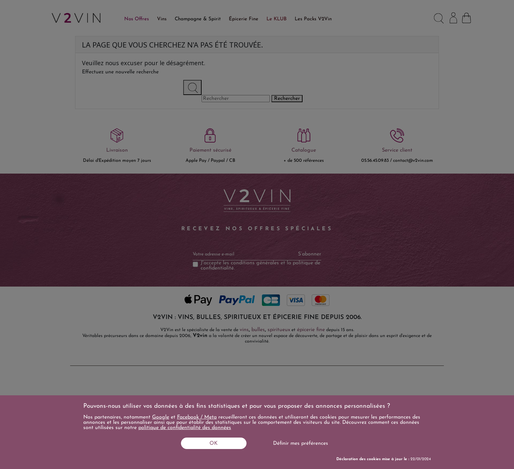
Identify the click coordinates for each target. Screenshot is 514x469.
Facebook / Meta (197, 417)
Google (160, 417)
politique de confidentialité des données (184, 427)
